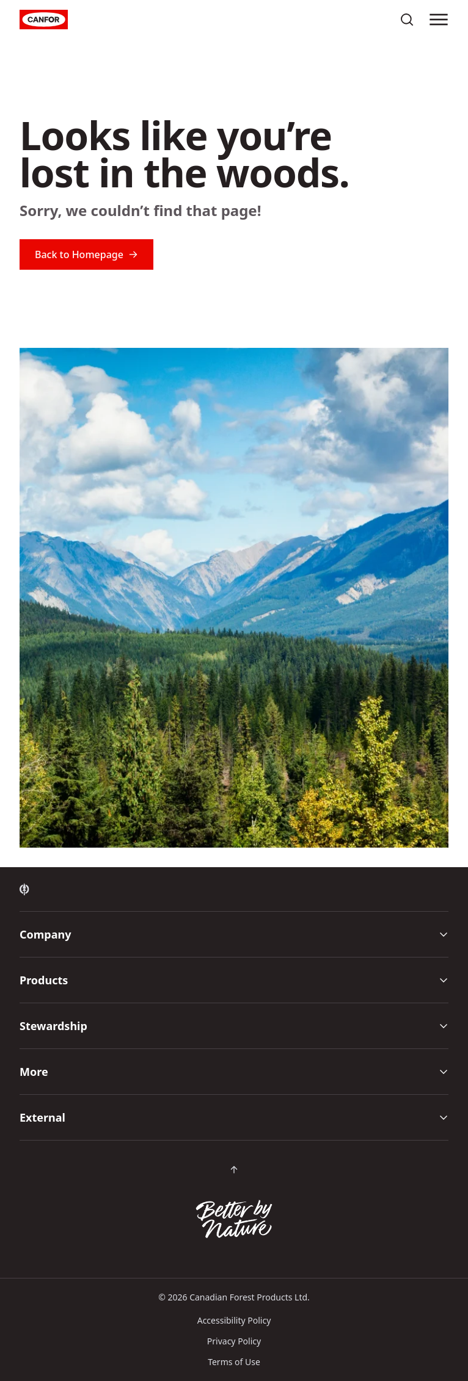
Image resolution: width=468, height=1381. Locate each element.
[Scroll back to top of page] (234, 1170)
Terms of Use (234, 1362)
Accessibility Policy (234, 1320)
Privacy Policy (234, 1341)
